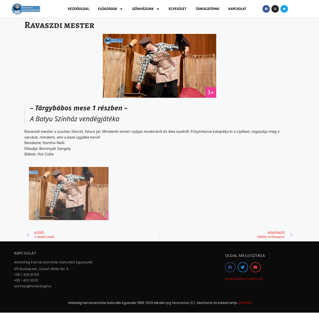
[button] (230, 267)
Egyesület (178, 9)
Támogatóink (207, 9)
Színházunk (146, 9)
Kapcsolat (237, 9)
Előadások (110, 9)
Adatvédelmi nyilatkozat (244, 279)
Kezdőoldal (78, 9)
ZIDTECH (245, 303)
